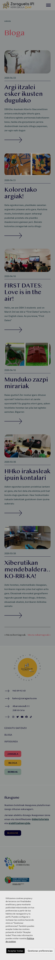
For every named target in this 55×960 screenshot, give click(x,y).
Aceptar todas (15, 950)
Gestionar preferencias (40, 950)
